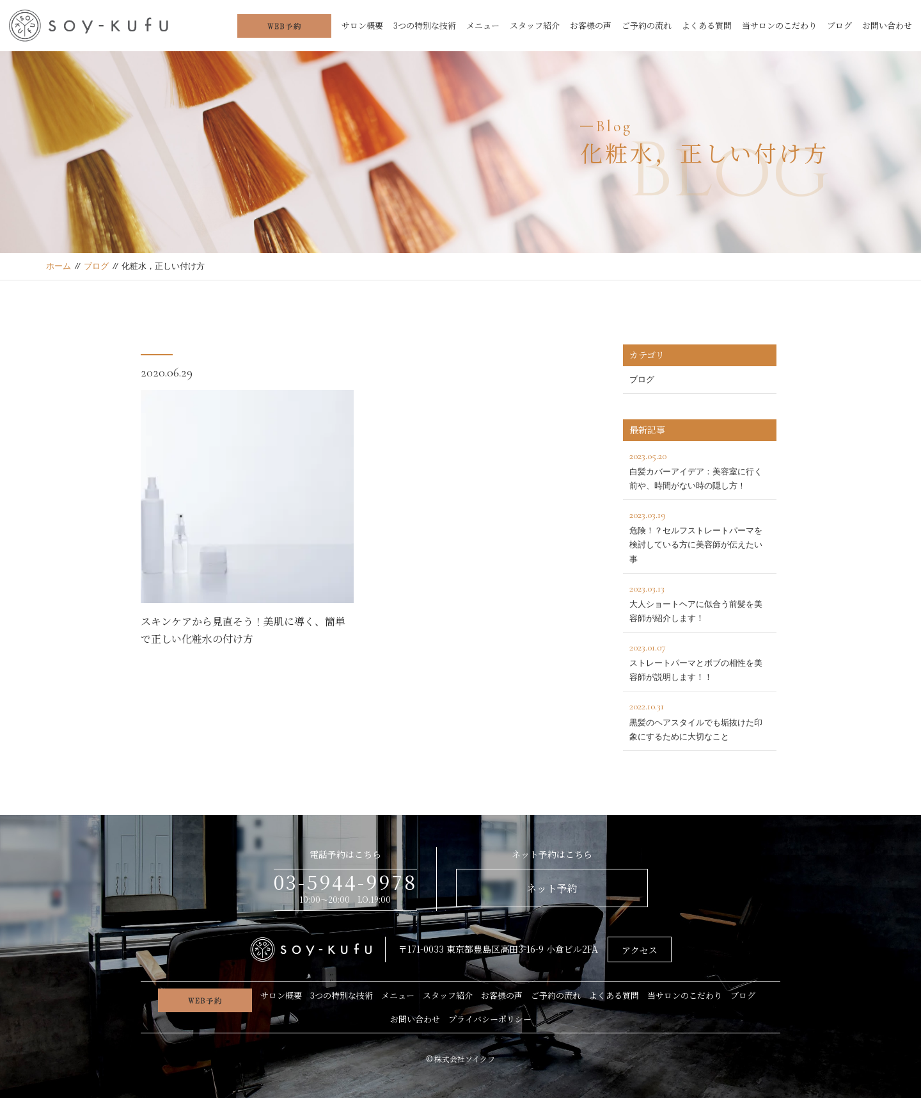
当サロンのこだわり (779, 25)
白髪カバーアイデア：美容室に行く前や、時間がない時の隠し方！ (699, 469)
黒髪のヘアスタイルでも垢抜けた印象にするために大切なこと (699, 719)
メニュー (483, 25)
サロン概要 (362, 25)
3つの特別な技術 (424, 25)
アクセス (639, 950)
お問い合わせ (887, 25)
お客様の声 (590, 25)
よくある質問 (707, 25)
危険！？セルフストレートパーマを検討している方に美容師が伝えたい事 (699, 534)
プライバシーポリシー (489, 1019)
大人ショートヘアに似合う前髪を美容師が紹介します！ (699, 601)
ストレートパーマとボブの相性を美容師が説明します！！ (699, 660)
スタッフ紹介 (535, 25)
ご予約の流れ (647, 25)
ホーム (58, 266)
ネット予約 (552, 888)
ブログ (839, 25)
